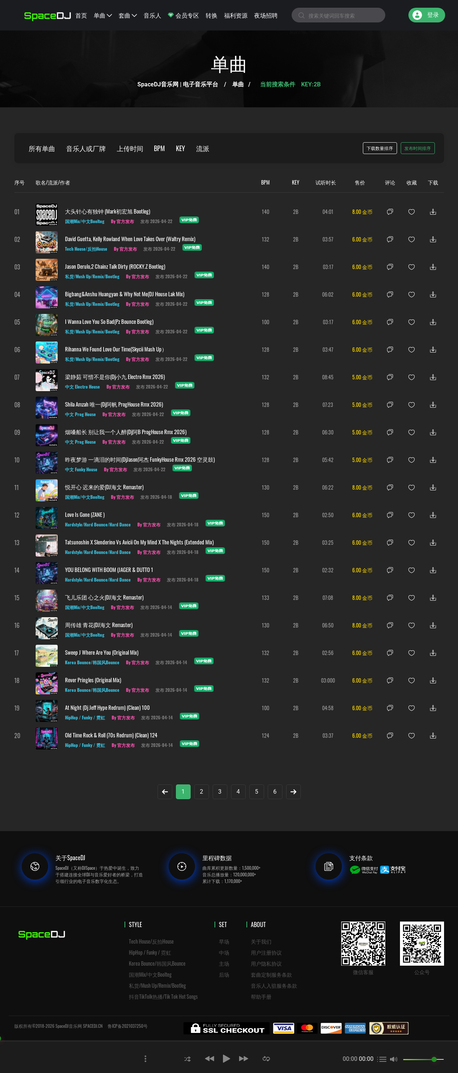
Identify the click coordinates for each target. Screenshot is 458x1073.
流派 (203, 148)
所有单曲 (42, 148)
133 (265, 597)
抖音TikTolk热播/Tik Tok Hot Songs (163, 996)
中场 (224, 952)
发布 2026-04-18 (156, 497)
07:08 (327, 597)
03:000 (328, 680)
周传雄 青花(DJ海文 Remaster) (99, 624)
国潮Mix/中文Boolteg (150, 974)
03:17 (328, 267)
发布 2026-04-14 (156, 607)
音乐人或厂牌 (86, 148)
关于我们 (261, 941)
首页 (81, 15)
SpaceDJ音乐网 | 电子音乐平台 (177, 84)
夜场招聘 (266, 15)
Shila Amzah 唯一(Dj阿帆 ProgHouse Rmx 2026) (114, 404)
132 (265, 239)
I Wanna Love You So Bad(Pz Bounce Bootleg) (109, 321)
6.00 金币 (362, 239)
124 (265, 735)
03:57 (327, 239)
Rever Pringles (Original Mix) (93, 680)
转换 (211, 15)
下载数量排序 (380, 148)
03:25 (327, 542)
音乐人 (152, 15)
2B (295, 211)
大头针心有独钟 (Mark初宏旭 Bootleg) (107, 211)
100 (265, 322)
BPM (160, 148)
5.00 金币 (362, 377)
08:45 (327, 377)
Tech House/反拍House (151, 941)
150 (265, 515)
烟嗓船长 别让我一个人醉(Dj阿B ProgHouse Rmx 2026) (126, 432)
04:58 (327, 708)
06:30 (327, 432)
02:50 (327, 515)
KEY (181, 148)
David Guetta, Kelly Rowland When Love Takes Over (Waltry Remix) (130, 239)
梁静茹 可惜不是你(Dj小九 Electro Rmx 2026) (115, 376)
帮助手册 (261, 996)
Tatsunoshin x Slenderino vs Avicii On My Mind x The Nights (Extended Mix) (139, 542)
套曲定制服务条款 (271, 974)
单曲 (103, 15)
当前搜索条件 (278, 84)
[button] (187, 1058)
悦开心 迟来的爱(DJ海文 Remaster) (104, 487)
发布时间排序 (417, 148)
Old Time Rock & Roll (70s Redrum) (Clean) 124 (111, 735)
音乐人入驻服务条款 (274, 985)
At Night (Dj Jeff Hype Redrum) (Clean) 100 (107, 707)
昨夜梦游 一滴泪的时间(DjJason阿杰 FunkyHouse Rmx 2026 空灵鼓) (140, 459)
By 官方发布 (122, 221)
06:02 (327, 294)
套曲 (128, 15)
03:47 (327, 349)
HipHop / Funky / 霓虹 (150, 952)
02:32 (327, 570)
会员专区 (183, 15)
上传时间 (130, 148)
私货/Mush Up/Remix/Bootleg (157, 985)
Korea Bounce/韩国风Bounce (157, 963)
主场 (224, 963)
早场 (224, 941)
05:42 (327, 460)
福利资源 (236, 15)
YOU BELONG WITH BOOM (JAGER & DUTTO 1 (109, 569)
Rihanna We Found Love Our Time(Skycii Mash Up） (116, 349)
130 (265, 487)
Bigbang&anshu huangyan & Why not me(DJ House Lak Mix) (124, 294)
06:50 (327, 625)
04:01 (327, 211)
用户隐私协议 (266, 963)
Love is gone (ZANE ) (85, 514)
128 (265, 294)
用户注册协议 (266, 952)
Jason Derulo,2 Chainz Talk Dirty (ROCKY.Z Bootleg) (115, 266)
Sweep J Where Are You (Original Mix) (101, 652)
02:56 (327, 653)
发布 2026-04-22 (157, 221)
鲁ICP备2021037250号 (128, 1026)
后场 (224, 974)
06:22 (327, 487)
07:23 (327, 404)
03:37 (327, 735)
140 (265, 211)
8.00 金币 (362, 211)
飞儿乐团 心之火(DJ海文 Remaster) (104, 597)
